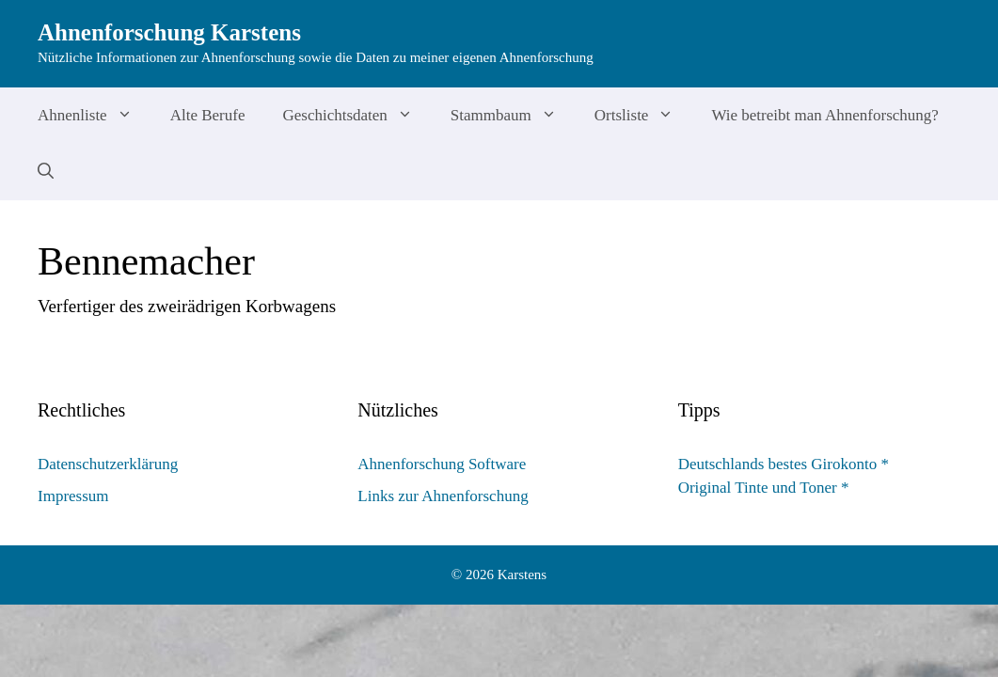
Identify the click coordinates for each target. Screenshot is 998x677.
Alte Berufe (208, 115)
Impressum (73, 496)
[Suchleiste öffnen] (45, 172)
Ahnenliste (94, 115)
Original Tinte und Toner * (763, 487)
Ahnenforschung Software (441, 464)
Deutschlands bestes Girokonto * (783, 464)
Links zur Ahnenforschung (442, 496)
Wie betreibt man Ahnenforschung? (825, 115)
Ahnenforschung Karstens (169, 32)
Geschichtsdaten (356, 115)
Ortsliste (643, 115)
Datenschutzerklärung (108, 464)
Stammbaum (513, 115)
